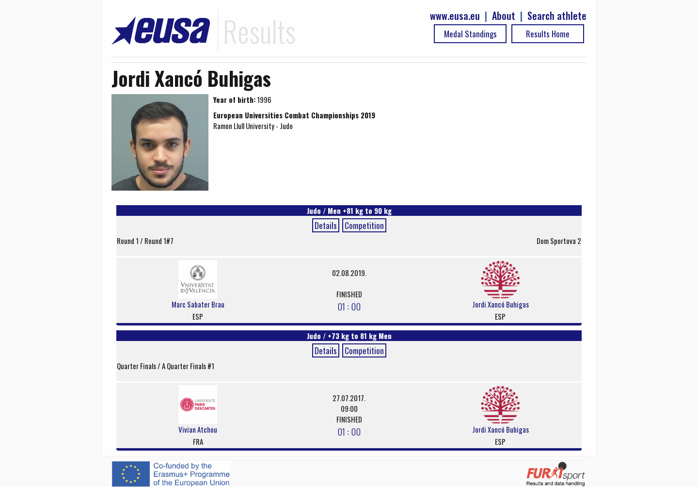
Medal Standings (470, 34)
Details (326, 225)
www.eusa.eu (455, 16)
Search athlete (557, 16)
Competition (364, 225)
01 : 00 (349, 306)
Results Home (548, 34)
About (503, 16)
